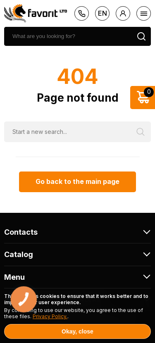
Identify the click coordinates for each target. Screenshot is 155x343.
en (102, 13)
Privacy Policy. (50, 316)
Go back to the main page (77, 181)
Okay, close (77, 331)
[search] (68, 36)
